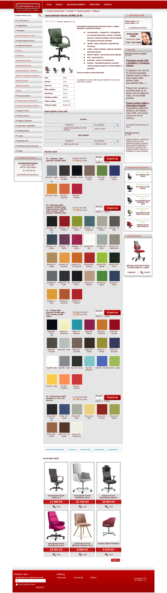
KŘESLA (96, 11)
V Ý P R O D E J (22, 20)
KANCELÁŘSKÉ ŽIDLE (55, 11)
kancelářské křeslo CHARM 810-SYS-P (56, 544)
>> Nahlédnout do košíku (137, 28)
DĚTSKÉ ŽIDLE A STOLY (25, 35)
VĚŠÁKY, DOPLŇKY (23, 121)
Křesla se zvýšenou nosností (27, 76)
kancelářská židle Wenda (143, 187)
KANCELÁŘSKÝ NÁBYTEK (26, 101)
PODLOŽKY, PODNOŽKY (25, 126)
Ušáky (18, 91)
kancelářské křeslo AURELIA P (56, 497)
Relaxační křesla (22, 86)
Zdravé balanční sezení (24, 40)
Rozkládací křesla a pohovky (26, 146)
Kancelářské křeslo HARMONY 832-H (82, 497)
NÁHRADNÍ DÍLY (22, 131)
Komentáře (99, 450)
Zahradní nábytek (22, 96)
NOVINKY (19, 30)
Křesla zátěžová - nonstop (26, 71)
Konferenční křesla (23, 66)
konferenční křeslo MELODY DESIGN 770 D (82, 544)
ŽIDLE (18, 51)
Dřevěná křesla (22, 81)
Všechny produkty (83, 11)
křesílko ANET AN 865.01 (108, 543)
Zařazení (72, 450)
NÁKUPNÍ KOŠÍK (136, 15)
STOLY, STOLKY (22, 116)
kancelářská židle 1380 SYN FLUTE (143, 213)
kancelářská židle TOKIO (143, 175)
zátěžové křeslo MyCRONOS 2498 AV (108, 497)
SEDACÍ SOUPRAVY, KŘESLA (27, 106)
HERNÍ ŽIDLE (21, 25)
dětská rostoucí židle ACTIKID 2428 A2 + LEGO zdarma (138, 268)
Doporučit (113, 450)
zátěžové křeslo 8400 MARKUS (143, 225)
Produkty (70, 11)
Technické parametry (55, 450)
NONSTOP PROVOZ (23, 45)
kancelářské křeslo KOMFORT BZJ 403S (142, 202)
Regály (19, 151)
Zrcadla (19, 136)
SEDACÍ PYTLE (22, 111)
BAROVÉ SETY (22, 141)
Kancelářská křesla (23, 61)
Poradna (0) (85, 450)
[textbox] (25, 15)
